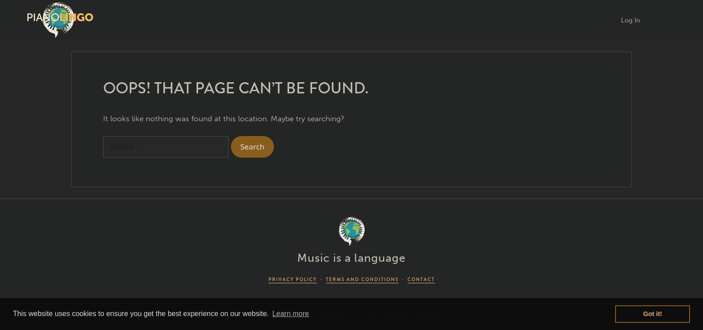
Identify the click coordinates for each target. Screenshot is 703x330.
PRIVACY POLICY (293, 279)
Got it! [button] (652, 313)
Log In (630, 20)
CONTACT (421, 279)
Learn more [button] (290, 313)
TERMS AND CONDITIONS (362, 279)
